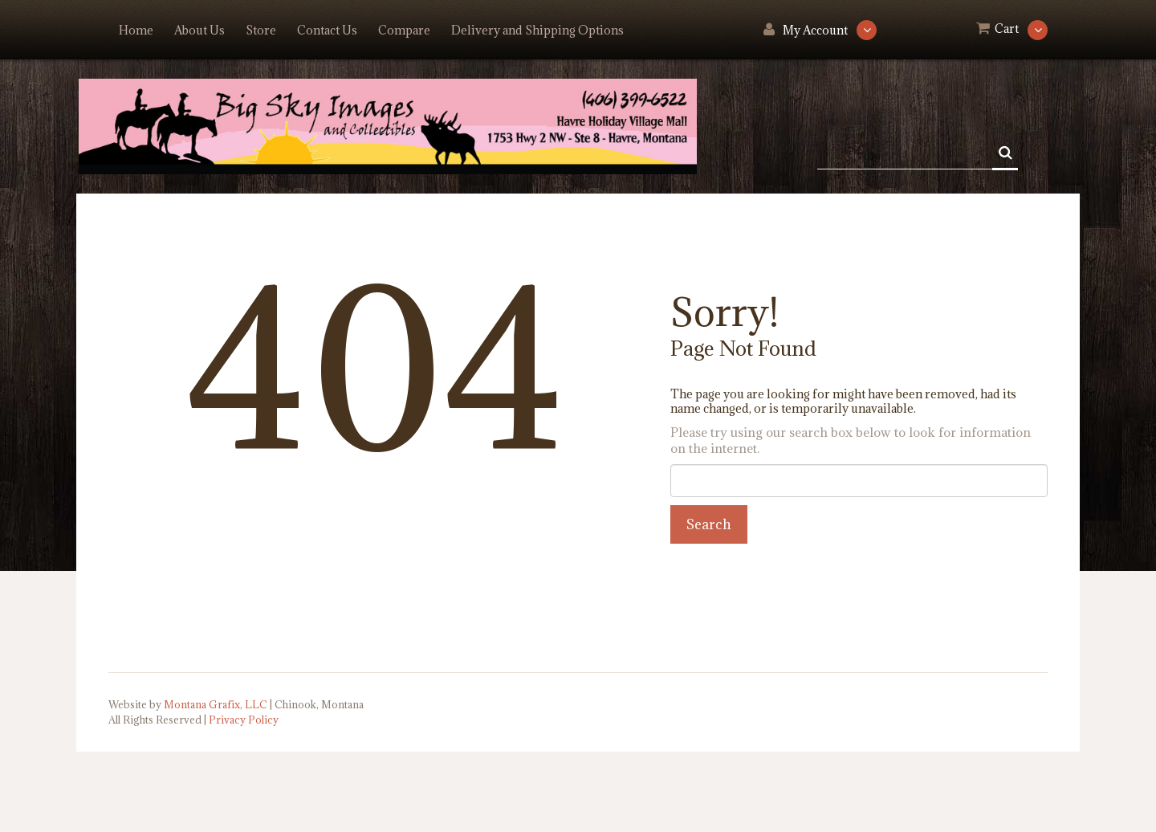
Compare (404, 30)
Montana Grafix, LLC (215, 704)
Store (261, 30)
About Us (199, 30)
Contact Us (327, 30)
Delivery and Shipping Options (537, 30)
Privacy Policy (244, 719)
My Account (815, 30)
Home (136, 30)
